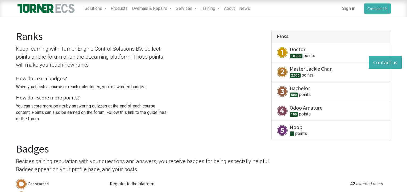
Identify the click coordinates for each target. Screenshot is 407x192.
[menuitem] (119, 8)
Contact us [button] (385, 62)
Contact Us (377, 8)
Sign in (348, 8)
